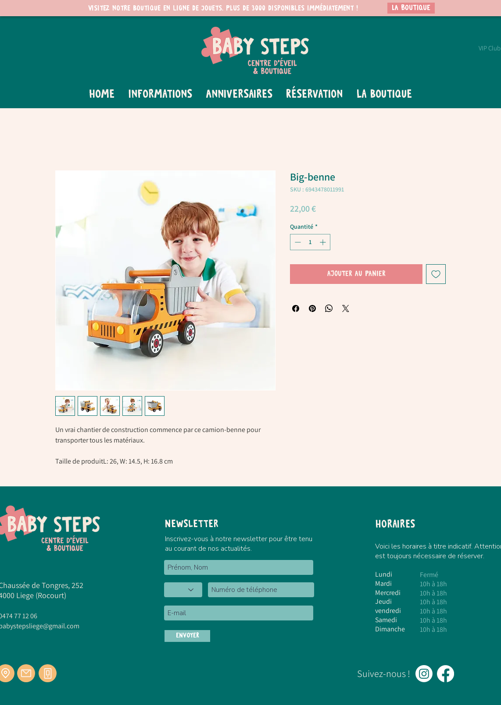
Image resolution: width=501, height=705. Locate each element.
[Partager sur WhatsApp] (329, 308)
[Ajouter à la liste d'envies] (436, 274)
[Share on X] (345, 308)
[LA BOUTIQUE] (411, 8)
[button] (160, 94)
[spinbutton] (310, 242)
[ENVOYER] (187, 636)
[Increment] (323, 242)
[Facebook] (445, 673)
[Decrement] (296, 242)
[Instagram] (424, 673)
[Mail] (26, 673)
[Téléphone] (48, 673)
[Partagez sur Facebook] (295, 308)
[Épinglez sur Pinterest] (312, 308)
